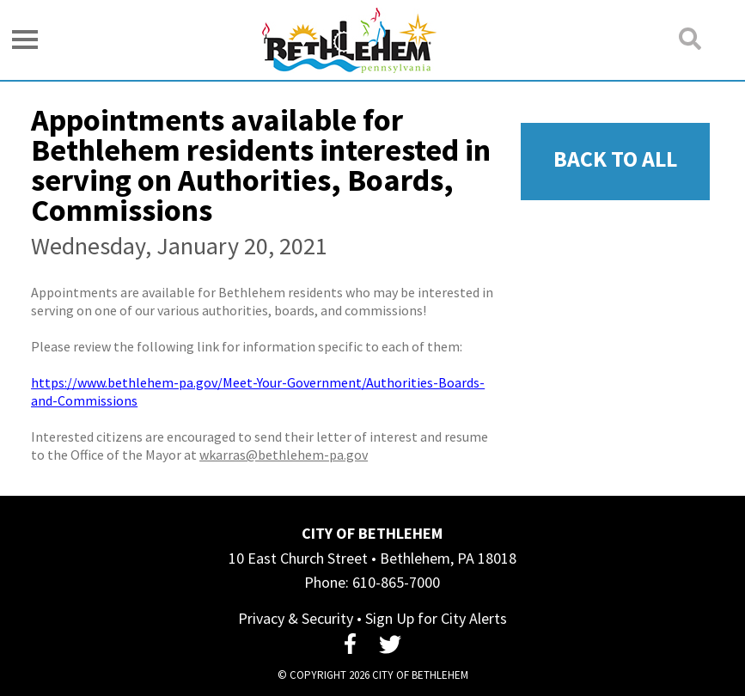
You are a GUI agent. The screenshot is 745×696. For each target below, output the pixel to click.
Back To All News (615, 172)
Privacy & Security (295, 618)
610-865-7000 (396, 582)
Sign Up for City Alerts (436, 618)
